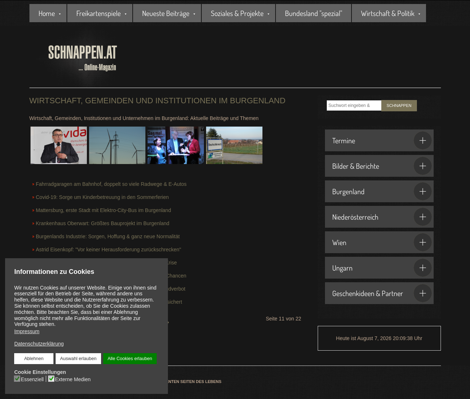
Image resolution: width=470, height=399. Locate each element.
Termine (382, 140)
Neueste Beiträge (165, 13)
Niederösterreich (382, 217)
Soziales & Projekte (237, 13)
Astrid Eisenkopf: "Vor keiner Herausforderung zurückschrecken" (108, 249)
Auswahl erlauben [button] (78, 358)
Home (47, 13)
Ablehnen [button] (34, 358)
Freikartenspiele (98, 13)
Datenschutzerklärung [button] (39, 344)
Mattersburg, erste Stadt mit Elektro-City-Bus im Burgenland (103, 210)
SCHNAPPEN (399, 105)
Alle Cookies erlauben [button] (130, 358)
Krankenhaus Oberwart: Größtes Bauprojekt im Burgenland (102, 223)
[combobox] (354, 105)
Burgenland (382, 191)
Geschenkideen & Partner (382, 293)
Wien (382, 242)
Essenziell (32, 379)
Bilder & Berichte (382, 166)
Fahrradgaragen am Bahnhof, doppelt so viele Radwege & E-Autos (111, 184)
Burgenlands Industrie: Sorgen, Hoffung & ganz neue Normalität (108, 236)
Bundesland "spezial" (313, 13)
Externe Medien (73, 379)
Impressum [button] (26, 331)
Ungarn (382, 268)
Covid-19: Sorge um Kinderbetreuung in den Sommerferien (102, 197)
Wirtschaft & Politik (387, 13)
